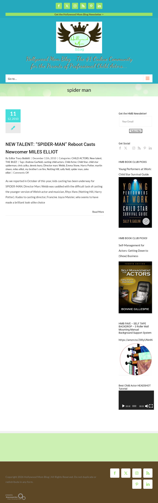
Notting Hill (53, 169)
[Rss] (139, 148)
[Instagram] (133, 148)
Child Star (83, 161)
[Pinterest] (144, 148)
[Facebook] (120, 148)
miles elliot (18, 169)
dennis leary (36, 165)
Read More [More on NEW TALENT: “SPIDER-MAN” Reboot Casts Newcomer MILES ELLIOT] (98, 211)
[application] (135, 400)
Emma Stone (72, 165)
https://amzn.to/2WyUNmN (135, 339)
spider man (77, 169)
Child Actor (71, 161)
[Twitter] (125, 148)
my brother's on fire (35, 169)
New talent (96, 158)
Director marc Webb (54, 165)
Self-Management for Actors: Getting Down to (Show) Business (133, 251)
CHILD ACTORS (80, 158)
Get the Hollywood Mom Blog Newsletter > (79, 14)
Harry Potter (87, 165)
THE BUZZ (11, 161)
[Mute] (146, 406)
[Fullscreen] (150, 406)
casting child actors (54, 161)
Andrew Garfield (34, 161)
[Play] (123, 406)
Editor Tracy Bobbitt (19, 158)
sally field (65, 169)
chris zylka (23, 165)
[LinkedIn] (150, 148)
